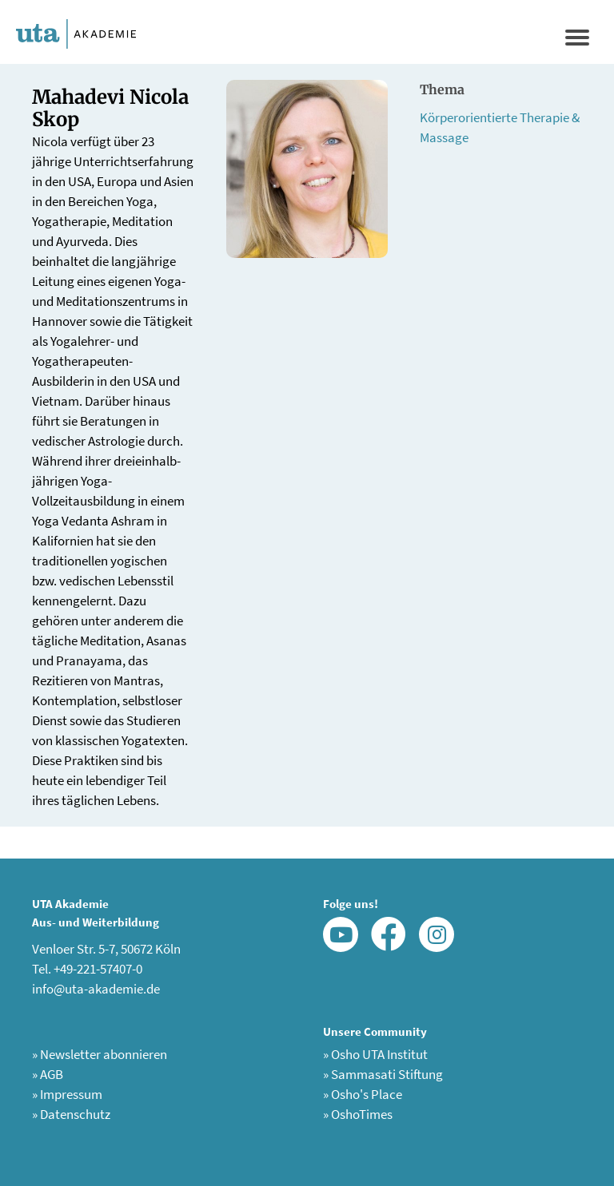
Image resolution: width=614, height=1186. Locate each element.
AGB (47, 1074)
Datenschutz (71, 1114)
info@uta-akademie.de (96, 989)
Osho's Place (362, 1094)
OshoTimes (358, 1114)
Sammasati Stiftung (383, 1074)
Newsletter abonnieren (99, 1054)
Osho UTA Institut (375, 1054)
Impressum (67, 1094)
